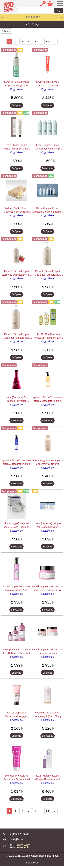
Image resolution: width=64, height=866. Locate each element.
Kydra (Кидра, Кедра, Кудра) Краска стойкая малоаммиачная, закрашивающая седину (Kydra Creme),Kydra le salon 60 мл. (16, 147)
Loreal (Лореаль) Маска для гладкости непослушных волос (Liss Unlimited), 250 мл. (47, 588)
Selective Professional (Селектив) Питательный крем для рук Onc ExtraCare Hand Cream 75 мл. (16, 777)
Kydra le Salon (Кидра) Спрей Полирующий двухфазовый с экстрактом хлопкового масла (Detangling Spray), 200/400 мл (16, 84)
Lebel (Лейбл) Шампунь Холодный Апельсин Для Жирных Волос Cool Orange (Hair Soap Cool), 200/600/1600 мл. (47, 336)
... (42, 41)
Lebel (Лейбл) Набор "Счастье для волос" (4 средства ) (47, 147)
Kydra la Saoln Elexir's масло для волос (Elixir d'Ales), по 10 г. (16, 210)
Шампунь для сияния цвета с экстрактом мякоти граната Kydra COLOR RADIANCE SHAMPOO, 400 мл (47, 462)
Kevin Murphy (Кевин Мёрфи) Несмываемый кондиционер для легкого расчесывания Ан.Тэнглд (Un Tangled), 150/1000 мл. (47, 777)
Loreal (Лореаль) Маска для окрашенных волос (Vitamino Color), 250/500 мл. (47, 651)
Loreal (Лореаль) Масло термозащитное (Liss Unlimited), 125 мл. (16, 588)
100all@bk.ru (16, 839)
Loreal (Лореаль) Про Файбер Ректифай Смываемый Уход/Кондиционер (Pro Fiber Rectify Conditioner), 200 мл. (16, 399)
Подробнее (16, 89)
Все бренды (32, 24)
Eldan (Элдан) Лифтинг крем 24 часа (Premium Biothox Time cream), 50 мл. (16, 525)
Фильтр (6, 31)
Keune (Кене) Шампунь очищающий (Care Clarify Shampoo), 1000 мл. (47, 714)
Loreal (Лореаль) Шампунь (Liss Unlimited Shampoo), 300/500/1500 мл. (16, 651)
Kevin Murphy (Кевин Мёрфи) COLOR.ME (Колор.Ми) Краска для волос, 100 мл (47, 84)
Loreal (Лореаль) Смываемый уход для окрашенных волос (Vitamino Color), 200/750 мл (16, 714)
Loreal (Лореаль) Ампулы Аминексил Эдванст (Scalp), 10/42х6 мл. (47, 525)
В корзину (47, 168)
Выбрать (16, 105)
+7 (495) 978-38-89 (19, 834)
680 (48, 41)
